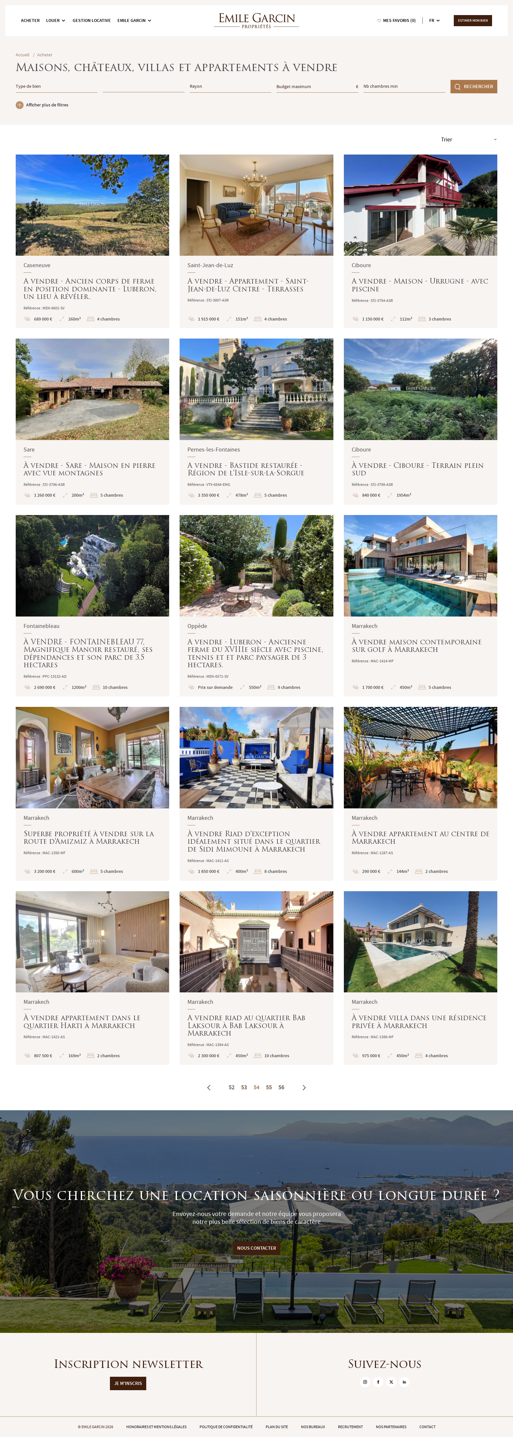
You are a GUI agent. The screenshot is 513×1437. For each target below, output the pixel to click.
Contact (427, 1427)
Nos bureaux (313, 1427)
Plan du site (277, 1427)
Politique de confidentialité (226, 1427)
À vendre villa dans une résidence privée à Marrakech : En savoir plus (420, 978)
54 (256, 1087)
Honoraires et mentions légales (156, 1427)
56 (281, 1087)
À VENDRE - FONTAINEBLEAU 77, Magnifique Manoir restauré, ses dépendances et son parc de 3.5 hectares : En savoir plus (92, 605)
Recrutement (350, 1427)
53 (244, 1087)
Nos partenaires (391, 1427)
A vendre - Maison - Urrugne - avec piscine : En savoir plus (420, 241)
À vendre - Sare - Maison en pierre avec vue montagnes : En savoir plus (92, 422)
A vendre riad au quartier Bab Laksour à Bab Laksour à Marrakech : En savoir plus (256, 978)
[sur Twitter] (391, 1382)
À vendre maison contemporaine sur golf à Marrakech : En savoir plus (420, 605)
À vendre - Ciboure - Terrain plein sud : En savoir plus (420, 422)
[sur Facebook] (378, 1382)
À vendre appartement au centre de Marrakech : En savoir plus (420, 793)
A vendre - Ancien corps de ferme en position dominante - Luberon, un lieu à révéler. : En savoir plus (92, 241)
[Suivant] (304, 1088)
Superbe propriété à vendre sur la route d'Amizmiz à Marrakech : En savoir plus (92, 793)
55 (269, 1087)
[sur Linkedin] (404, 1382)
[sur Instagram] (365, 1382)
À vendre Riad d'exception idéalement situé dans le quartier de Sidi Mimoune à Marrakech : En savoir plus (256, 793)
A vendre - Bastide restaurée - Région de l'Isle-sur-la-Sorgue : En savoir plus (256, 422)
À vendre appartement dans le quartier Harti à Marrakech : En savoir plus (92, 978)
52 (232, 1087)
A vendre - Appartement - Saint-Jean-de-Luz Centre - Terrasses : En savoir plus (256, 241)
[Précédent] (209, 1088)
